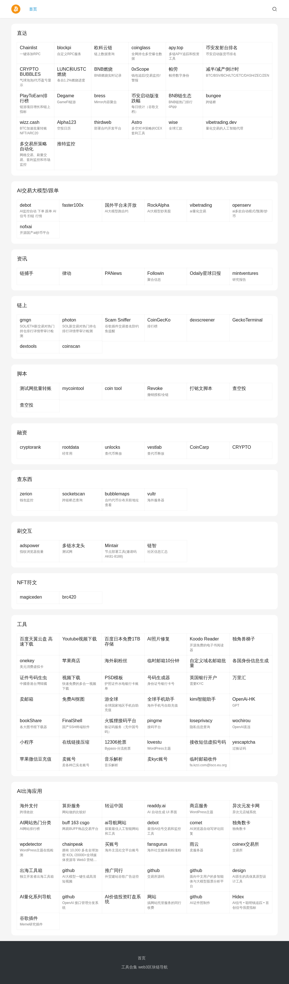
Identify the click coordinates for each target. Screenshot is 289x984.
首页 (33, 9)
